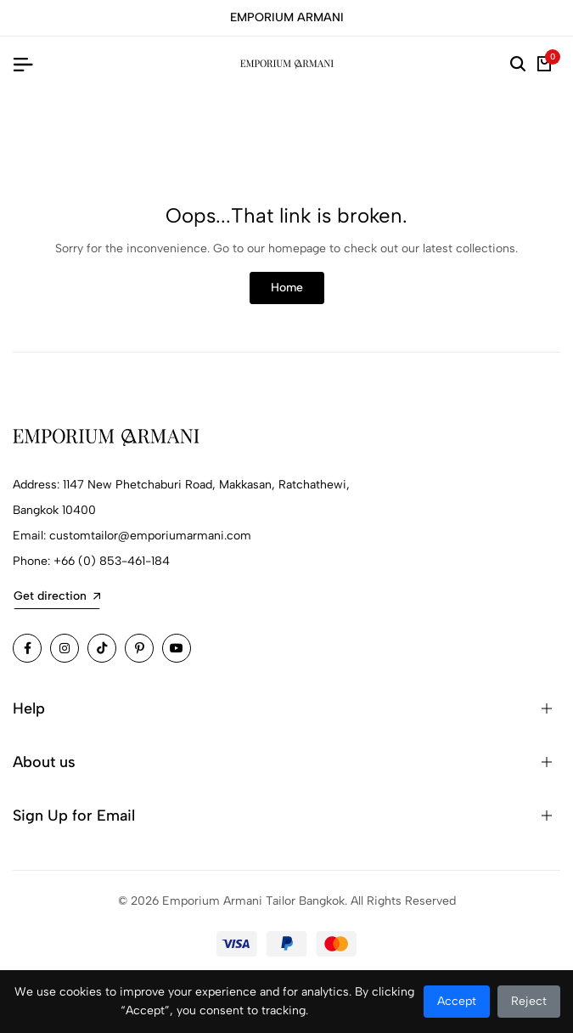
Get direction (57, 596)
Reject (529, 1001)
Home (287, 287)
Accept (456, 1001)
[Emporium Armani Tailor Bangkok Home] (287, 63)
